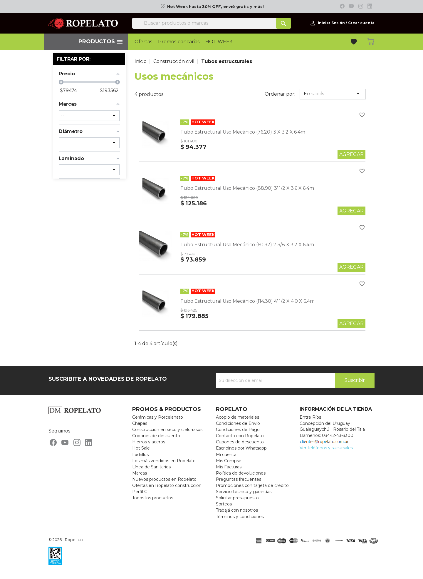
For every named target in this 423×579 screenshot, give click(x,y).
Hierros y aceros (148, 442)
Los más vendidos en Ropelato (164, 460)
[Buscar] (211, 23)
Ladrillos (140, 454)
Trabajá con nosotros (237, 510)
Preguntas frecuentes (238, 479)
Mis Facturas (228, 467)
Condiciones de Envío (238, 423)
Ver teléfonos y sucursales (326, 447)
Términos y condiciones (240, 516)
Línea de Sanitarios (151, 467)
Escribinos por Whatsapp (241, 448)
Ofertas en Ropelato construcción (167, 485)
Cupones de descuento (156, 435)
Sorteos (224, 504)
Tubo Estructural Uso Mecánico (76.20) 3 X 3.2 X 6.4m (242, 132)
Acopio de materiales (237, 417)
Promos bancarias (178, 41)
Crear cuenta (361, 23)
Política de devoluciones (241, 473)
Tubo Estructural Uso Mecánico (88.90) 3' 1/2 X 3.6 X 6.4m (247, 188)
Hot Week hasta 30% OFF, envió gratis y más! (215, 6)
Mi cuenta (226, 454)
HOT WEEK (219, 41)
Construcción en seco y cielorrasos (167, 429)
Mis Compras (229, 460)
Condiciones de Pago (238, 429)
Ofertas (143, 41)
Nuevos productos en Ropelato (164, 479)
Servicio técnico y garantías (243, 491)
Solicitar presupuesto (237, 497)
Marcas (139, 473)
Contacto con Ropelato (240, 435)
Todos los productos (152, 497)
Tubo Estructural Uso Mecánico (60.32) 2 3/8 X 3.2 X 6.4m (247, 244)
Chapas (139, 423)
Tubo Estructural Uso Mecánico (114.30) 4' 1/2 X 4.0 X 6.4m (247, 301)
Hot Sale (141, 448)
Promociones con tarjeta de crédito (252, 485)
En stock (333, 93)
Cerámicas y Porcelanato (157, 417)
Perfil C (139, 491)
